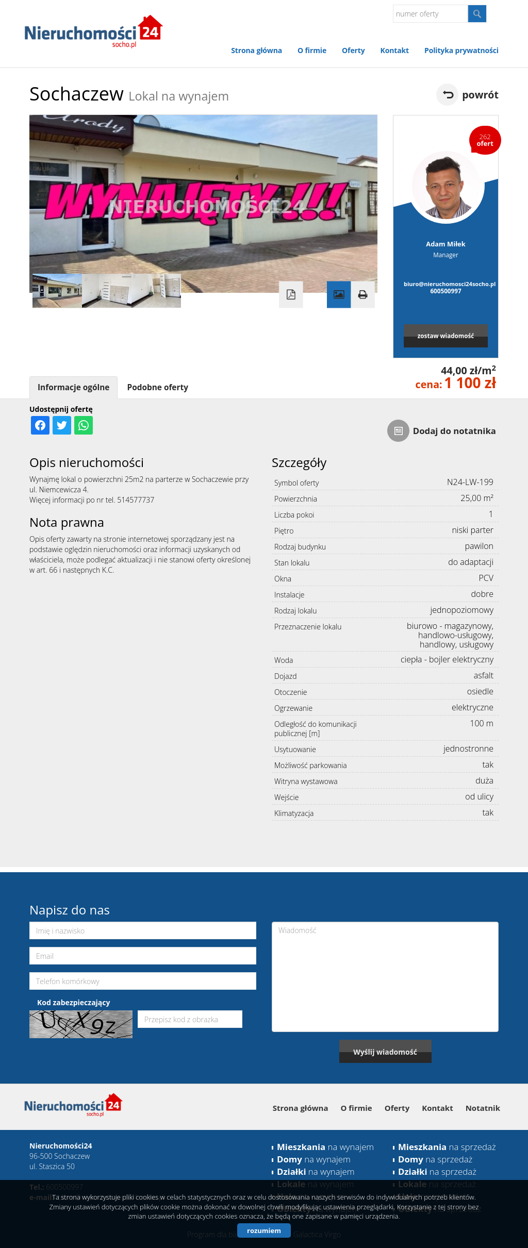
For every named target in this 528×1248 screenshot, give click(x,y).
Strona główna (256, 50)
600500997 (445, 291)
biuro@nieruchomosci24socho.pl (446, 284)
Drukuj (362, 294)
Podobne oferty (157, 387)
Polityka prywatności (461, 50)
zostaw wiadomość (446, 335)
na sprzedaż (447, 1147)
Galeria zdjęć (339, 294)
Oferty (353, 50)
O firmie (312, 50)
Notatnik (483, 1108)
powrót (480, 95)
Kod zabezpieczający (73, 1002)
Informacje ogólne (73, 387)
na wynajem (325, 1147)
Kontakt (395, 50)
